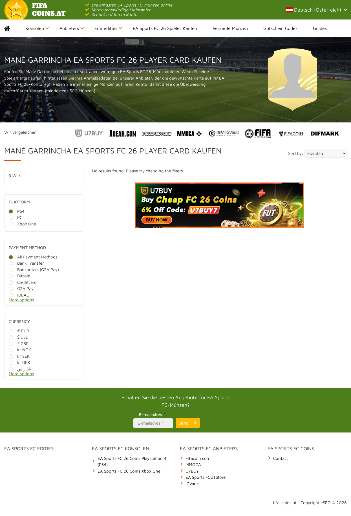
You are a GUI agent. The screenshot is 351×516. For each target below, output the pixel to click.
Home (12, 28)
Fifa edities (108, 28)
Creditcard (23, 282)
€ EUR (19, 330)
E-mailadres (153, 414)
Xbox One (22, 223)
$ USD (18, 337)
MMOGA (193, 464)
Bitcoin (19, 275)
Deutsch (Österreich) (316, 10)
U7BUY (192, 471)
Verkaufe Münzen (230, 28)
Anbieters (71, 28)
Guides (320, 28)
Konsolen (37, 28)
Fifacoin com (198, 458)
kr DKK (19, 362)
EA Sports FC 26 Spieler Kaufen (165, 28)
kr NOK (20, 349)
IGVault (192, 483)
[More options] (48, 301)
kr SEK (19, 356)
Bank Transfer (26, 263)
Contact (280, 458)
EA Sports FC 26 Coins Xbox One (129, 471)
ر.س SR (20, 368)
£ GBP (18, 343)
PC (15, 217)
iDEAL (19, 295)
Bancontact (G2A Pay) (34, 269)
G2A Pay (21, 288)
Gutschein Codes (280, 28)
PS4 (17, 211)
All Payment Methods (33, 256)
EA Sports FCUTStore (206, 477)
